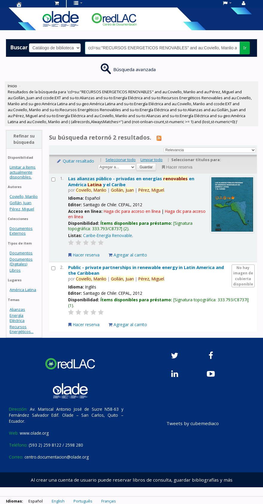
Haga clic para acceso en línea (132, 211)
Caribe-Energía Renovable (107, 235)
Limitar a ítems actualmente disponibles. (23, 171)
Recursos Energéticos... (21, 329)
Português (83, 501)
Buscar (19, 47)
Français (108, 501)
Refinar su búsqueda (24, 139)
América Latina (23, 289)
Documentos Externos (21, 231)
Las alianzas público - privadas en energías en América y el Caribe (131, 181)
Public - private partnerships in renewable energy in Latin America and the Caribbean (146, 270)
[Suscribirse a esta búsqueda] (159, 137)
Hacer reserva (176, 167)
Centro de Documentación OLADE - (31, 4)
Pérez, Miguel (22, 209)
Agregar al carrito (127, 255)
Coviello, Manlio (24, 196)
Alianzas (17, 309)
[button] (56, 3)
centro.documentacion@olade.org (57, 457)
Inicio (12, 85)
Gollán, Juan (20, 202)
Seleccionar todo (120, 159)
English (58, 501)
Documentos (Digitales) (21, 261)
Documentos (21, 253)
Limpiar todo (151, 159)
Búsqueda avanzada (134, 69)
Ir (245, 48)
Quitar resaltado (75, 161)
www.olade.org (34, 433)
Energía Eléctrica (17, 318)
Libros (15, 270)
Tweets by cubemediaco (192, 423)
